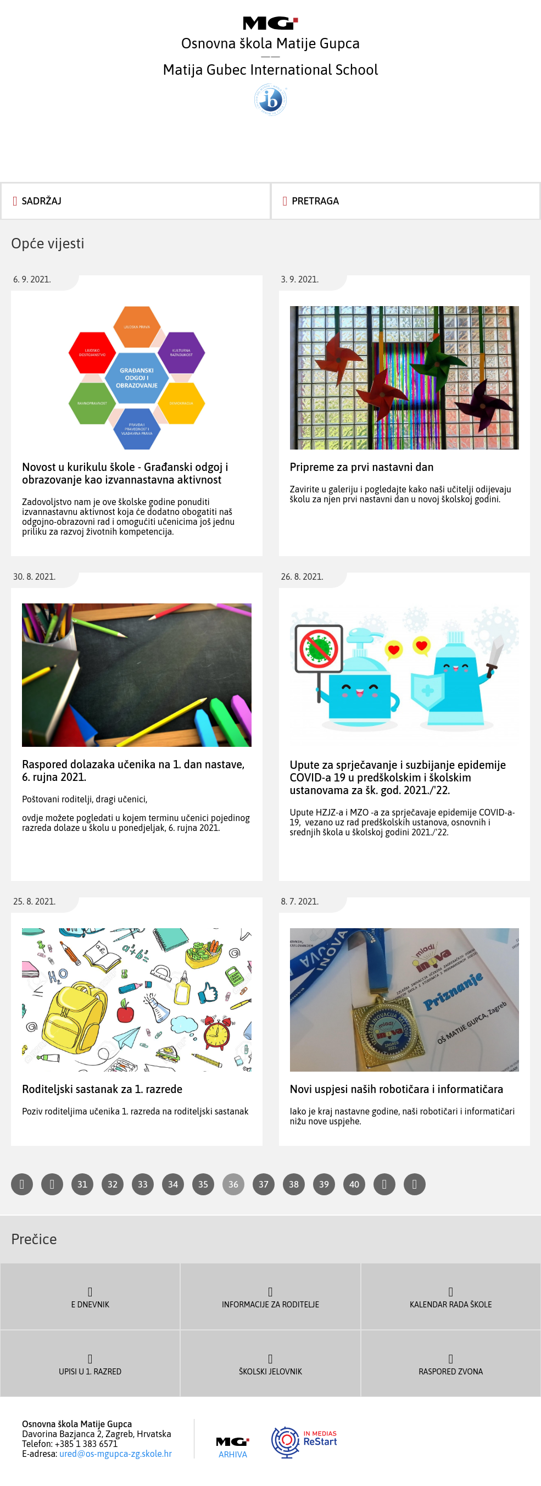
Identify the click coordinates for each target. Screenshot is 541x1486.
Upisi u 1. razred (90, 1363)
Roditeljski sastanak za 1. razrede (102, 1089)
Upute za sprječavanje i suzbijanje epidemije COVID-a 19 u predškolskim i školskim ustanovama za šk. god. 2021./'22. (398, 777)
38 (294, 1184)
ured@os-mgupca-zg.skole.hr (115, 1454)
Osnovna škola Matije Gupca (270, 34)
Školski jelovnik (270, 1363)
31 (82, 1184)
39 (324, 1184)
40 (354, 1184)
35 (203, 1184)
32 (113, 1184)
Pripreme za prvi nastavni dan (362, 467)
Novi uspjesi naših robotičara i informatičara (397, 1089)
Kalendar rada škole (450, 1296)
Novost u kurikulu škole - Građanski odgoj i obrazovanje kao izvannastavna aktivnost (125, 473)
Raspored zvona (450, 1363)
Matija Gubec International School (270, 89)
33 (143, 1184)
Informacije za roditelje (270, 1296)
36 (233, 1184)
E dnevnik (90, 1296)
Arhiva (232, 1448)
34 (173, 1184)
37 (264, 1184)
